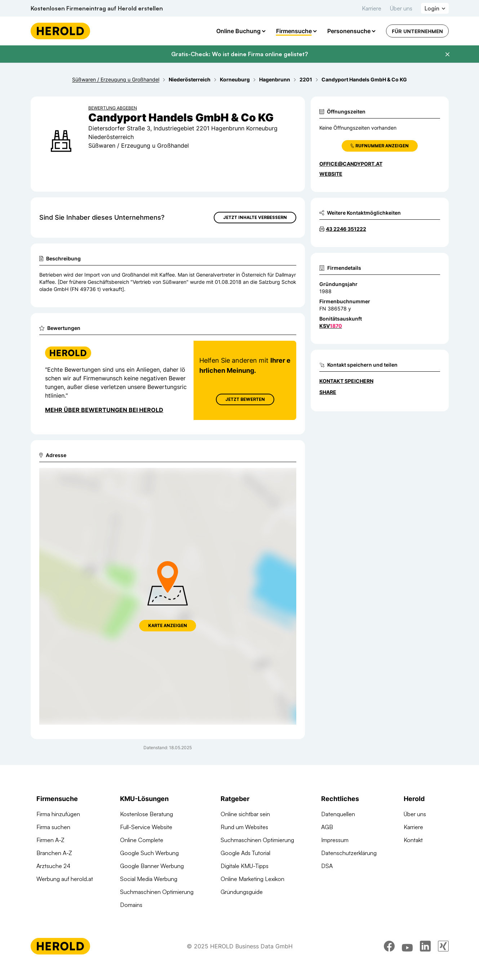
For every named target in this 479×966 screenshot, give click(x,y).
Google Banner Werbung (152, 865)
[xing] (443, 946)
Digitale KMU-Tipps (245, 865)
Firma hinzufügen (58, 814)
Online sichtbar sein (245, 814)
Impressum (335, 840)
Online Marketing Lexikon (252, 878)
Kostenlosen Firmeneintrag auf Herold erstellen (97, 8)
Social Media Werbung (148, 878)
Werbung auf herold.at (64, 878)
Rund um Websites (244, 827)
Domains (131, 904)
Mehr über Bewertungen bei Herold (104, 409)
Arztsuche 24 (53, 865)
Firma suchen (53, 827)
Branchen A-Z (54, 853)
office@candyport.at (350, 164)
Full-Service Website (146, 827)
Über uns (401, 8)
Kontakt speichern (346, 381)
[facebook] (389, 946)
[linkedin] (425, 946)
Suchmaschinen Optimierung (157, 891)
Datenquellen (338, 814)
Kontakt (413, 840)
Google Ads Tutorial (245, 853)
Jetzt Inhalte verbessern (255, 217)
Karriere (371, 8)
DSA (327, 865)
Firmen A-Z (50, 840)
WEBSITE (330, 174)
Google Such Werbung (149, 853)
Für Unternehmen (417, 31)
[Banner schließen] (447, 54)
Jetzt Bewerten (245, 399)
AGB (327, 827)
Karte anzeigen (167, 625)
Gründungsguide (242, 891)
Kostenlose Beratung (146, 814)
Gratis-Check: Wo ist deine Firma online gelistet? (239, 54)
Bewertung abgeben (112, 108)
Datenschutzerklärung (349, 853)
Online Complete (141, 840)
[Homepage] (60, 31)
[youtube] (407, 946)
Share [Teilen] (327, 392)
